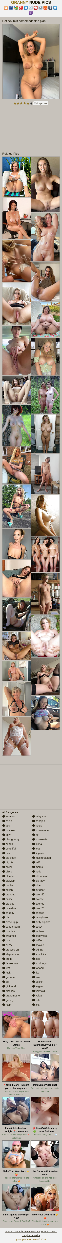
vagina (37, 986)
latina (37, 844)
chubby (8, 913)
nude (36, 871)
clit (5, 917)
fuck (6, 972)
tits (35, 972)
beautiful (9, 848)
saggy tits (39, 935)
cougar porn (11, 926)
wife (36, 1000)
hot (35, 834)
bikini (7, 867)
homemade (40, 830)
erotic (7, 958)
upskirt (37, 981)
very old (38, 991)
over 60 (38, 903)
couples (8, 931)
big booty (9, 857)
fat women (10, 963)
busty (7, 899)
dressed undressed (15, 949)
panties (38, 913)
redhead (38, 931)
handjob (38, 821)
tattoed (38, 968)
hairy (6, 1004)
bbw (6, 834)
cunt (6, 940)
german (8, 977)
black (7, 871)
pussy (37, 926)
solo (36, 958)
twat (36, 977)
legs (36, 848)
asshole (8, 830)
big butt (8, 903)
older (36, 885)
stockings (39, 963)
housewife (40, 839)
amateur (8, 816)
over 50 (38, 899)
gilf (5, 981)
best (6, 853)
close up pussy (12, 922)
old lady (38, 880)
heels (37, 825)
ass (6, 825)
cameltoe (9, 908)
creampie (9, 935)
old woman (40, 876)
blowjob (8, 880)
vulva (37, 995)
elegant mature (12, 954)
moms (37, 867)
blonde (8, 876)
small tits (39, 954)
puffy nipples (41, 922)
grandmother (11, 995)
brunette (8, 894)
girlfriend (9, 986)
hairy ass (39, 816)
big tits (7, 862)
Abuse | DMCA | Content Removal (22, 1231)
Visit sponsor (40, 103)
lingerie (38, 853)
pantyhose (40, 917)
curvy (7, 945)
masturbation (41, 857)
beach (7, 844)
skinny (37, 949)
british (7, 890)
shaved (38, 945)
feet (6, 968)
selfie (37, 940)
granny (8, 1000)
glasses (8, 991)
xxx (36, 1004)
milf (36, 862)
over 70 (38, 908)
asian (7, 821)
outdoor (38, 890)
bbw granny (10, 839)
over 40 (38, 894)
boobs (7, 885)
